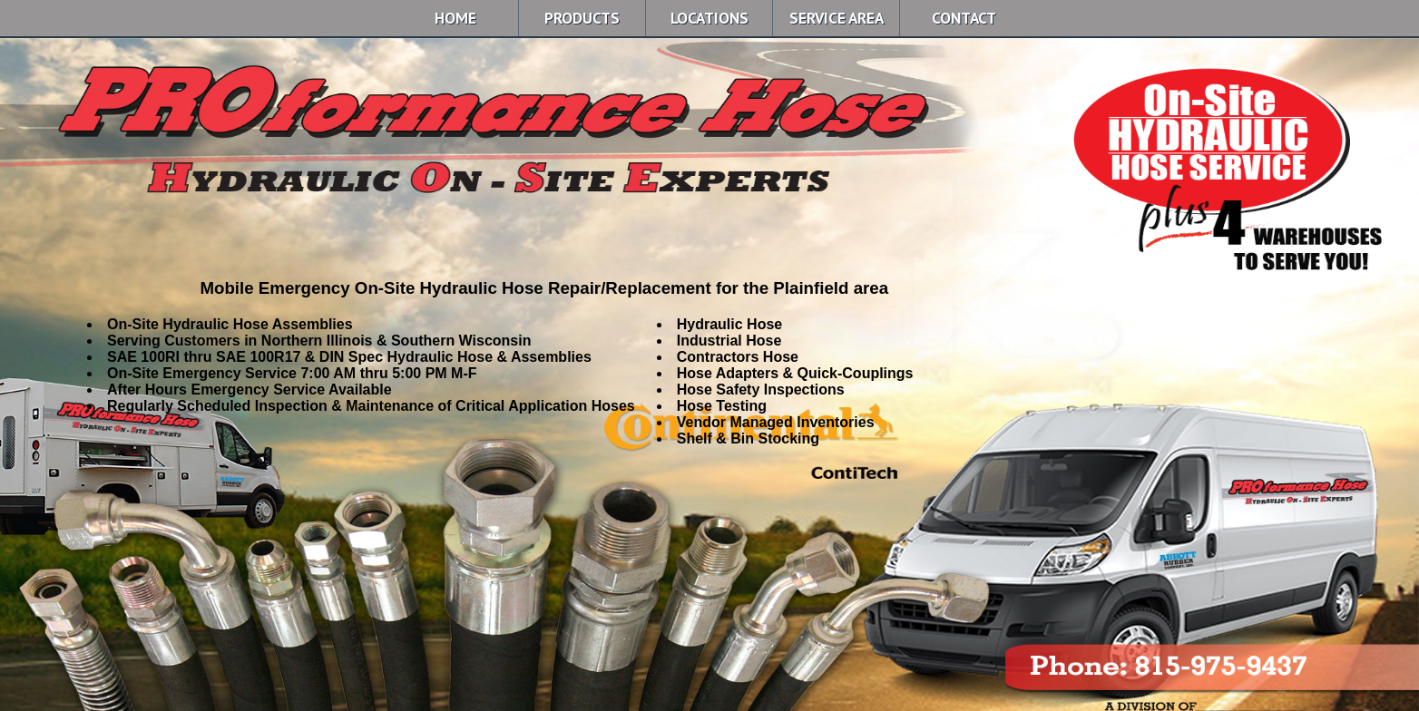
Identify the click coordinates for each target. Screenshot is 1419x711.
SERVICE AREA (836, 17)
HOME (455, 17)
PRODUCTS (582, 17)
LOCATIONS (709, 17)
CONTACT (964, 17)
